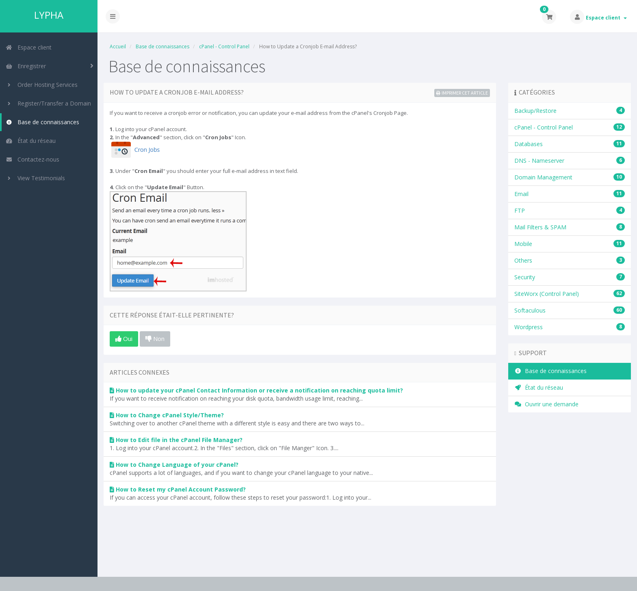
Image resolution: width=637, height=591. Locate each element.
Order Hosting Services (42, 84)
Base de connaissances (42, 122)
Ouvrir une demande (546, 404)
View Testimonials (35, 178)
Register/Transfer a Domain (48, 103)
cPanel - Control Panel (224, 46)
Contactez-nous (32, 159)
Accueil (118, 46)
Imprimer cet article (462, 93)
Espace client (606, 17)
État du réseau (31, 141)
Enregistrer (26, 66)
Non (155, 338)
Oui (123, 338)
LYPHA (48, 15)
